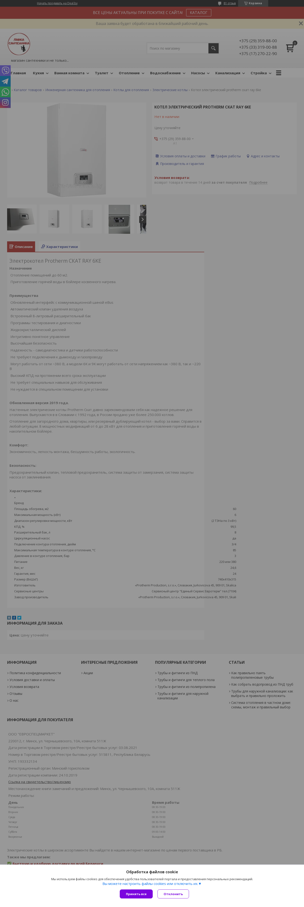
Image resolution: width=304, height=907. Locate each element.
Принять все (136, 894)
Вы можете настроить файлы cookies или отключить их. (150, 883)
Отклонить (173, 894)
